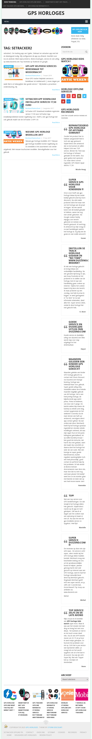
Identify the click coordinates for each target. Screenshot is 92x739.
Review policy (46, 735)
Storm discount (55, 727)
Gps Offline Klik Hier (79, 30)
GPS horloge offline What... (30, 2)
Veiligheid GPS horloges (26, 735)
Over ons (41, 732)
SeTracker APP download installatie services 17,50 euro (40, 102)
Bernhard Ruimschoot (32, 75)
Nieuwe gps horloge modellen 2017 (37, 133)
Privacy (83, 732)
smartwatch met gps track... (56, 2)
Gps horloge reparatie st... (39, 6)
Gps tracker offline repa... (14, 6)
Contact (30, 732)
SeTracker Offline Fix (13, 732)
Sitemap (51, 732)
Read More (56, 90)
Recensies (72, 732)
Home (9, 735)
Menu (6, 22)
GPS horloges (46, 13)
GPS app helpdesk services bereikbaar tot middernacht (41, 69)
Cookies (61, 732)
